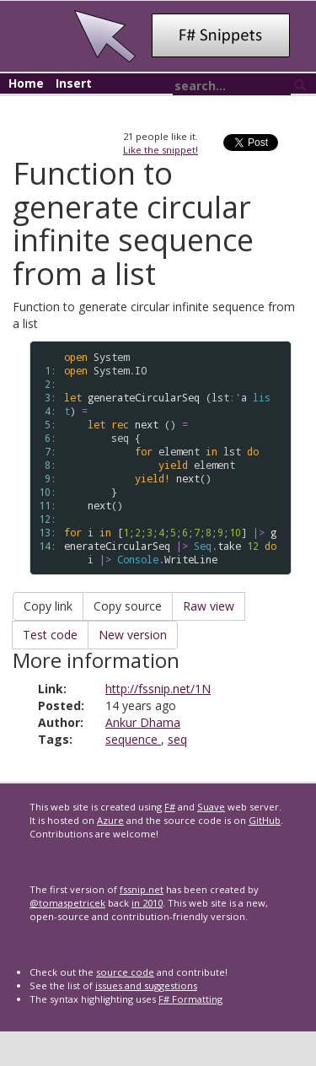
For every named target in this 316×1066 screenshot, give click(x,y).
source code (125, 972)
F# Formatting (190, 999)
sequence (133, 739)
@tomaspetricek (67, 902)
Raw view (208, 606)
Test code (50, 635)
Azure (110, 820)
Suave (211, 806)
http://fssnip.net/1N (158, 689)
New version (133, 635)
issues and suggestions (146, 985)
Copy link (48, 606)
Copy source (128, 606)
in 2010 (147, 902)
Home (26, 83)
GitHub (265, 820)
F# (169, 806)
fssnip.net (141, 889)
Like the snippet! (160, 149)
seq (177, 739)
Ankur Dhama (142, 722)
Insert (74, 83)
